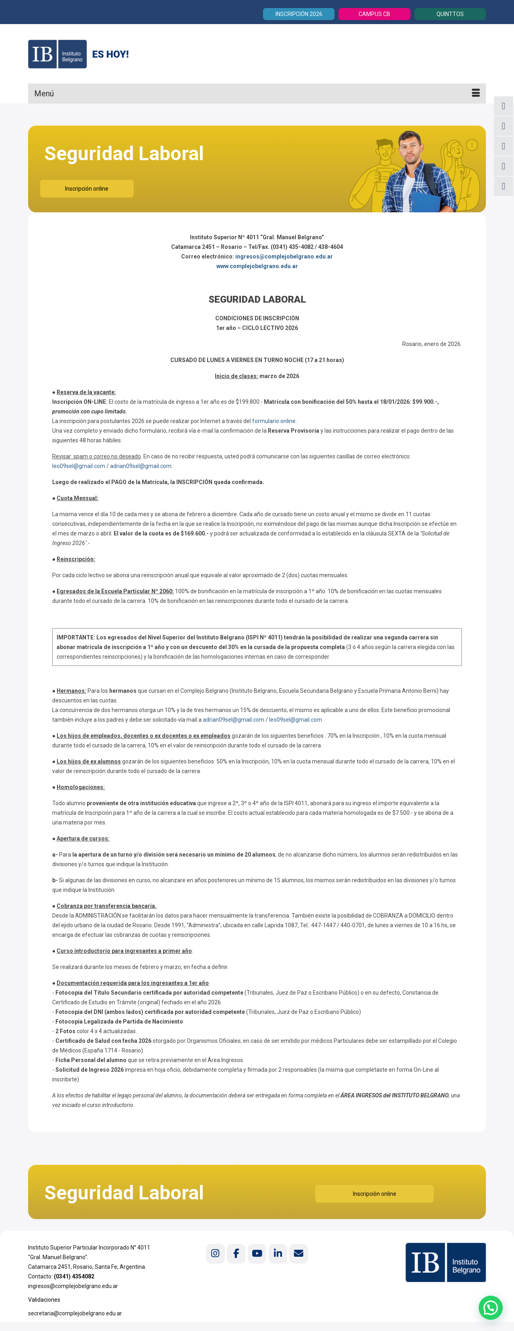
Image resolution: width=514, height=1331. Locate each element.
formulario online (274, 421)
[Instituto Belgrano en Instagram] (215, 1254)
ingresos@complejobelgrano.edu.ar (284, 256)
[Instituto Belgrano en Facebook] (236, 1254)
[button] (490, 1307)
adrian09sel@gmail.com (140, 466)
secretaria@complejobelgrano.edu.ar (75, 1313)
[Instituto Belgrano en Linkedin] (278, 1254)
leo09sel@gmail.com (78, 466)
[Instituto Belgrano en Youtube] (257, 1254)
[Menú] (257, 93)
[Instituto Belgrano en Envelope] (298, 1254)
